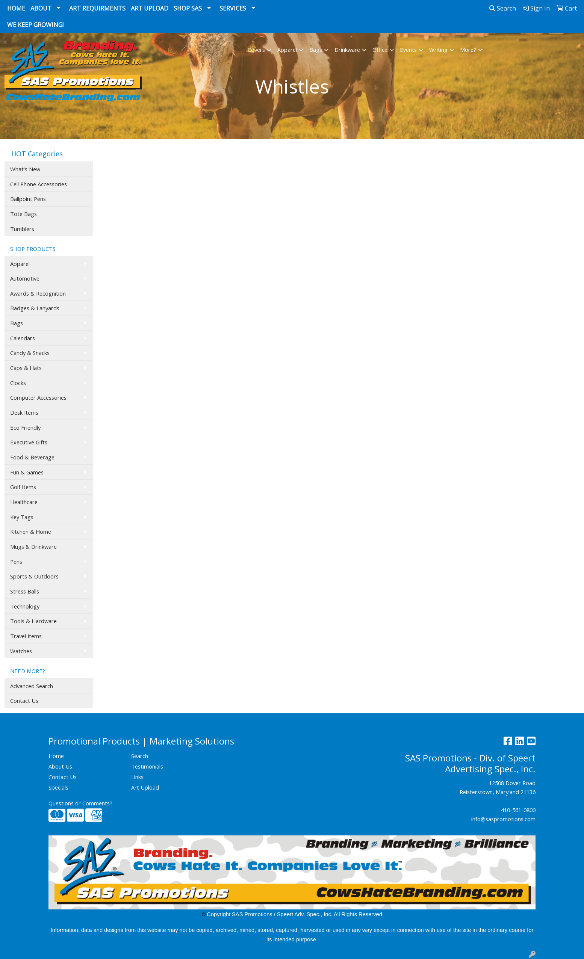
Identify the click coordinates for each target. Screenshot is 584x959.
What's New (25, 169)
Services (232, 8)
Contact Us (24, 700)
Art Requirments (97, 8)
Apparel (287, 49)
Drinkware (347, 49)
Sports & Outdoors (34, 576)
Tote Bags (23, 213)
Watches (21, 651)
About (40, 8)
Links (137, 777)
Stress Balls (24, 591)
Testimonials (147, 766)
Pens (16, 561)
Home (16, 8)
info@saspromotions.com (503, 819)
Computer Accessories (38, 397)
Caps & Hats (26, 368)
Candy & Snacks (30, 352)
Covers (256, 49)
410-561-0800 (518, 810)
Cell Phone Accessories (38, 184)
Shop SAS (188, 8)
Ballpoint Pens (28, 198)
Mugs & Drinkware (33, 546)
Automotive (24, 278)
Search (502, 8)
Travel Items (26, 636)
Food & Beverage (32, 457)
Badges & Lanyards (34, 308)
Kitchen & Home (30, 531)
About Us (60, 766)
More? (468, 49)
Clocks (18, 383)
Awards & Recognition (38, 293)
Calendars (22, 338)
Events (408, 49)
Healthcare (24, 502)
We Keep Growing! (35, 25)
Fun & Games (27, 472)
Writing (438, 49)
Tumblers (22, 229)
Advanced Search (31, 686)
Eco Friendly (25, 427)
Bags (315, 49)
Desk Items (24, 412)
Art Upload (149, 8)
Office (379, 49)
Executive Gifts (28, 442)
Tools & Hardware (33, 621)
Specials (58, 787)
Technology (24, 606)
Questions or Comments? (80, 803)
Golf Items (23, 487)
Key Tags (21, 517)
